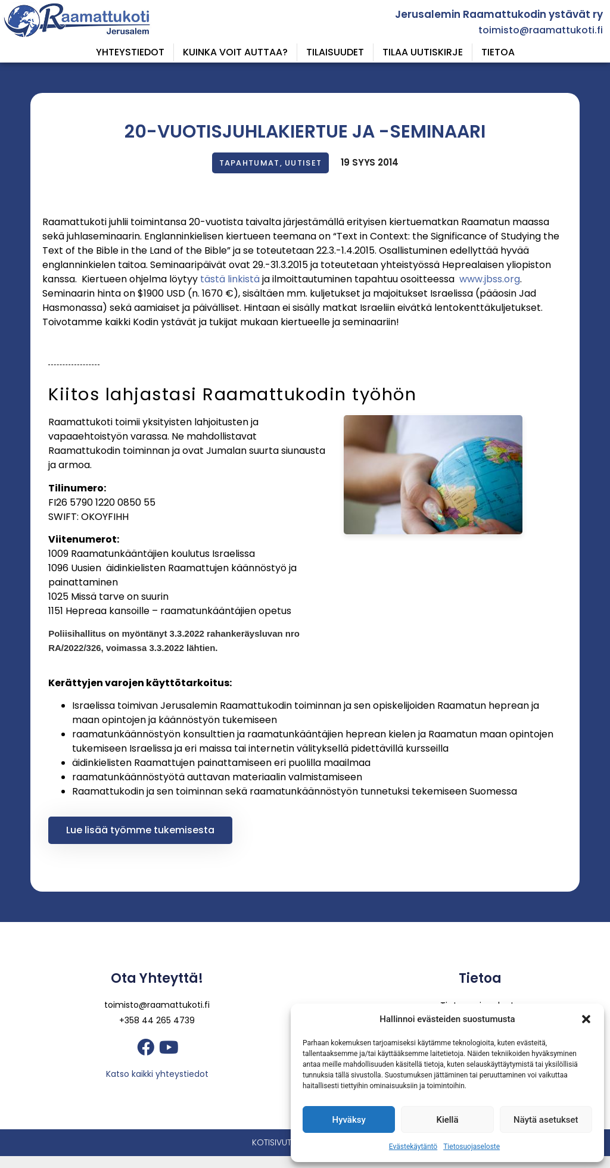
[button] (586, 1019)
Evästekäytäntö (413, 1146)
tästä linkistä (229, 279)
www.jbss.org (489, 279)
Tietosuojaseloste (471, 1146)
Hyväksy (349, 1119)
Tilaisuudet (335, 52)
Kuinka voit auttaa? (235, 52)
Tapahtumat (249, 163)
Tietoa (498, 52)
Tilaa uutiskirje (422, 52)
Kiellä (447, 1119)
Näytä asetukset (545, 1119)
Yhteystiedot (130, 52)
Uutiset (303, 163)
